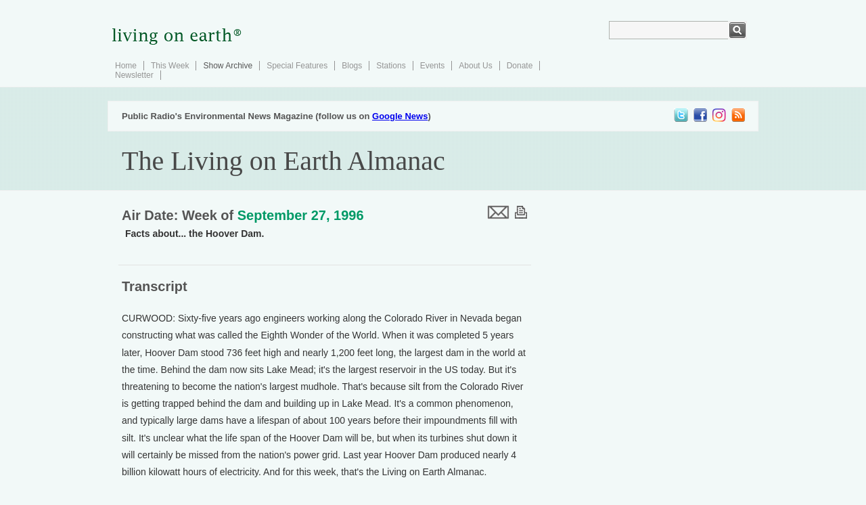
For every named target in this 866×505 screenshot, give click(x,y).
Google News (400, 116)
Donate (520, 65)
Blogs (352, 65)
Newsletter (134, 75)
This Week (170, 65)
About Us (475, 65)
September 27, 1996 (300, 215)
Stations (390, 65)
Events (432, 65)
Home (126, 65)
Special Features (297, 65)
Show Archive (227, 65)
